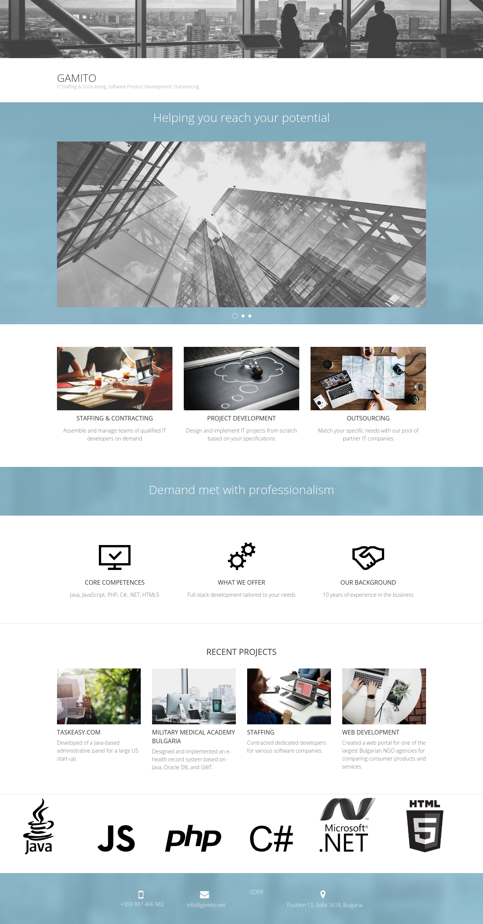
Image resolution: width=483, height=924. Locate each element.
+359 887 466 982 (142, 904)
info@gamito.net (206, 905)
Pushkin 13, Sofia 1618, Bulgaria (325, 905)
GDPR (256, 892)
